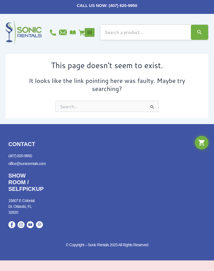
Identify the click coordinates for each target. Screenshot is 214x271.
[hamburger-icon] (89, 32)
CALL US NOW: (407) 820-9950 (107, 5)
